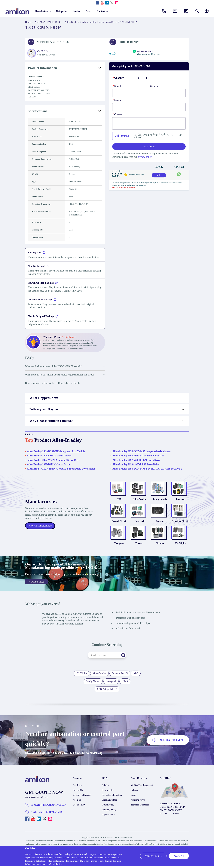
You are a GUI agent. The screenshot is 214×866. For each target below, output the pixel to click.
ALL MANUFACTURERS (48, 22)
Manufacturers (43, 11)
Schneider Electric (180, 524)
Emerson (180, 501)
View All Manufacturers (40, 528)
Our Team (77, 790)
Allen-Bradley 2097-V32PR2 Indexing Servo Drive (53, 460)
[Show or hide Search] (197, 11)
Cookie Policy (79, 810)
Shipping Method (109, 805)
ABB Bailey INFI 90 (107, 694)
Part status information (112, 800)
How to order (108, 795)
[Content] (149, 123)
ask (158, 175)
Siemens (160, 548)
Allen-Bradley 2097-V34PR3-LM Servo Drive (136, 460)
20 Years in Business (82, 800)
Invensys (160, 524)
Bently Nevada (160, 501)
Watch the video (36, 586)
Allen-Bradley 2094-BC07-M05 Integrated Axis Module (141, 451)
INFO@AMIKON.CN (54, 809)
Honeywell (139, 524)
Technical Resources (140, 810)
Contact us (102, 11)
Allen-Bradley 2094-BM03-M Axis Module (49, 455)
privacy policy (145, 157)
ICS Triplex (180, 548)
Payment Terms (108, 819)
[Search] (125, 660)
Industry (134, 795)
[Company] (168, 93)
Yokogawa (119, 548)
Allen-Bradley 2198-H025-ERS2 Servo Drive (135, 464)
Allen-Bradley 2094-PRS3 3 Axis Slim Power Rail (138, 455)
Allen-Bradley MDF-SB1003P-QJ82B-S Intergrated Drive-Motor (61, 468)
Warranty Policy (109, 815)
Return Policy (108, 810)
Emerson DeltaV (120, 678)
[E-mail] (130, 93)
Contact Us (78, 795)
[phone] (149, 107)
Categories (61, 11)
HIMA (125, 686)
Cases (133, 800)
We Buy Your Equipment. (142, 790)
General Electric (119, 524)
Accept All (178, 856)
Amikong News (138, 805)
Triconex (139, 548)
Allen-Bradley (72, 22)
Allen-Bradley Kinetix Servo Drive (99, 22)
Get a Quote (149, 146)
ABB (119, 501)
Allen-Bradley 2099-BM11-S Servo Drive (48, 464)
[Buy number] (138, 78)
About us (77, 805)
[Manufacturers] (207, 11)
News (88, 11)
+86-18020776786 (53, 817)
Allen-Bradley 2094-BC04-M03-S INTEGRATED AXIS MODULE (147, 468)
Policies (105, 790)
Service (76, 11)
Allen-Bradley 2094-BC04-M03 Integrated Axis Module (56, 451)
